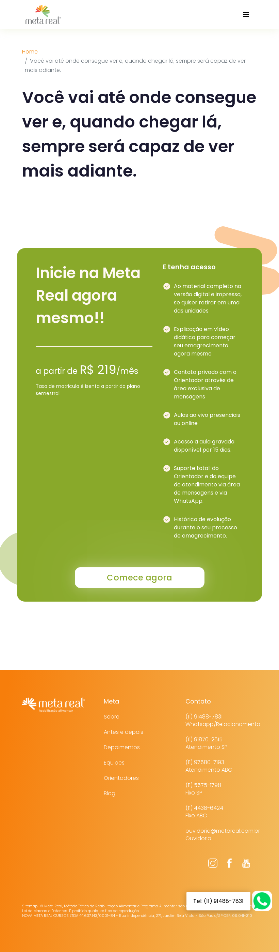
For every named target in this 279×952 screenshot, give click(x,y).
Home (30, 52)
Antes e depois (123, 732)
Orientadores (121, 778)
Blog (109, 793)
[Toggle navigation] (246, 15)
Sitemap (29, 906)
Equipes (114, 763)
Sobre (111, 717)
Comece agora (139, 577)
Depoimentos (122, 747)
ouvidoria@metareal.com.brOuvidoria (222, 834)
